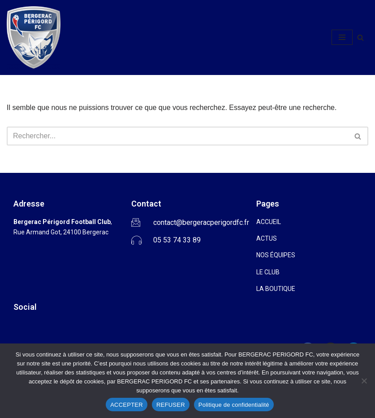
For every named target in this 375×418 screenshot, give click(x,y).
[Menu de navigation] (342, 37)
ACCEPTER (126, 404)
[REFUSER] (363, 380)
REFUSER (170, 404)
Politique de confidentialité (233, 404)
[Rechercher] (360, 37)
